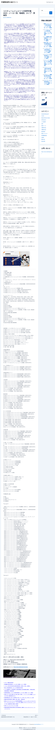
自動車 (42, 137)
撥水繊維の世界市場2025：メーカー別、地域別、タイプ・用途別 (15, 684)
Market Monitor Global (45, 117)
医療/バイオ (43, 125)
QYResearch (43, 119)
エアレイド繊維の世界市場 (8, 682)
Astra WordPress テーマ (38, 724)
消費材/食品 (43, 127)
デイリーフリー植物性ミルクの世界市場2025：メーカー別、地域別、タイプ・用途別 (48, 63)
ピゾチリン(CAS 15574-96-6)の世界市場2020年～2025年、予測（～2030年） (17, 686)
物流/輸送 (43, 131)
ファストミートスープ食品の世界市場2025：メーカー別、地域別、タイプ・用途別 (48, 70)
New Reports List (50, 2)
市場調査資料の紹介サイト (9, 2)
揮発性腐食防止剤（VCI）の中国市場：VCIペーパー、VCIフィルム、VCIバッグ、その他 (19, 697)
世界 (42, 123)
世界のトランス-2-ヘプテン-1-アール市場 (11, 705)
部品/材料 (43, 141)
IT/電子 (42, 115)
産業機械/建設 (44, 135)
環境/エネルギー (44, 133)
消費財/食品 (43, 129)
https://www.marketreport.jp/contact (21, 666)
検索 (42, 10)
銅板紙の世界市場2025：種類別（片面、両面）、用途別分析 (14, 699)
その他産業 (43, 121)
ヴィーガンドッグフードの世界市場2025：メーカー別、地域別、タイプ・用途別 (48, 32)
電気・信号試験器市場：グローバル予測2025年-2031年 (13, 687)
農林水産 (43, 139)
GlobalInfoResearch (45, 114)
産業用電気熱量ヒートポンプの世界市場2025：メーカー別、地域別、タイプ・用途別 (18, 692)
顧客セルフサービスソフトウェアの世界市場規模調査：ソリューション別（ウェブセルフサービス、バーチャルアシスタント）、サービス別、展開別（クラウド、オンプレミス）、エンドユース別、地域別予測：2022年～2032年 (20, 702)
